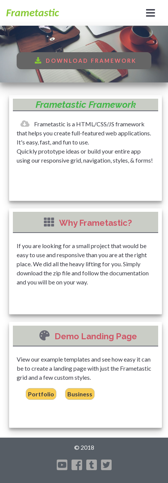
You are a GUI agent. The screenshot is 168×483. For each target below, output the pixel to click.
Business (79, 394)
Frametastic (32, 12)
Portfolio (41, 394)
